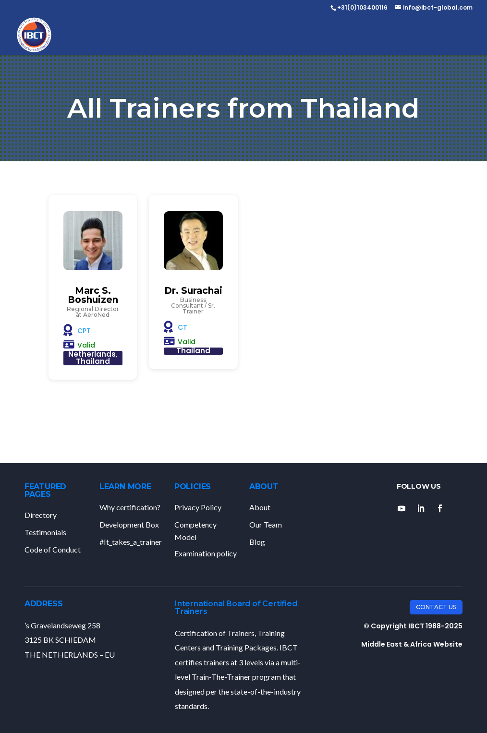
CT (182, 327)
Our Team (265, 524)
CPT (84, 331)
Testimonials (45, 532)
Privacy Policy (197, 507)
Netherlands (92, 354)
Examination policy (205, 553)
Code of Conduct (52, 549)
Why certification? (129, 507)
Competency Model (195, 530)
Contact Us (436, 607)
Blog (257, 541)
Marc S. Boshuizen (93, 295)
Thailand (93, 361)
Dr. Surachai (193, 290)
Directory (40, 514)
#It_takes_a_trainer (130, 541)
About (259, 507)
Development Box (129, 524)
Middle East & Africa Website (412, 644)
